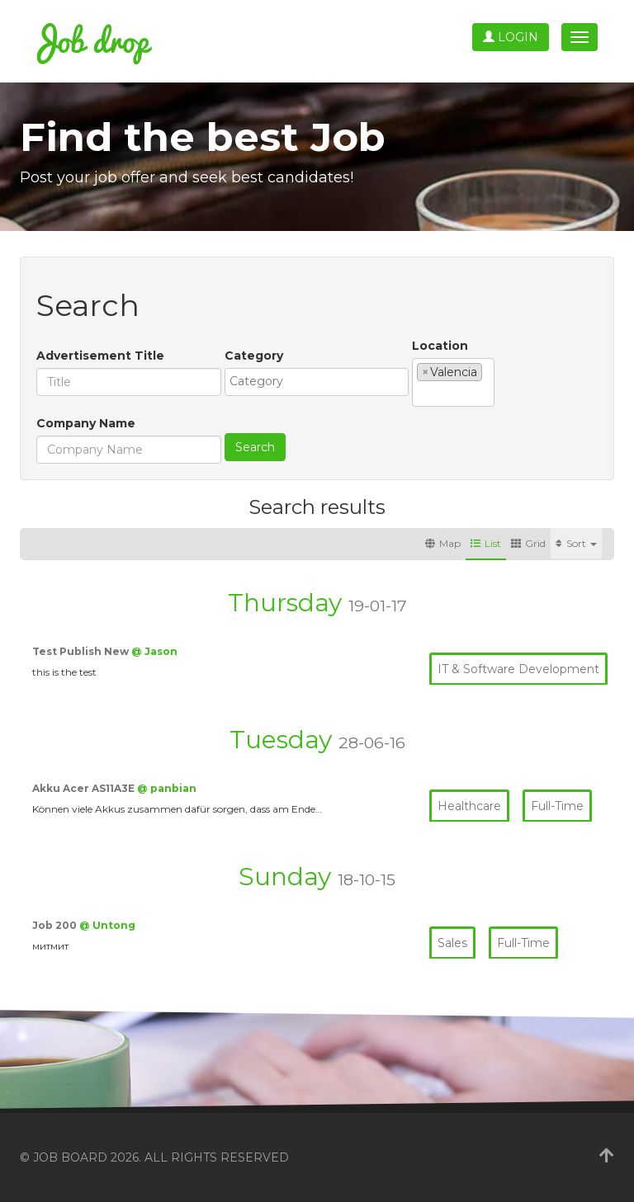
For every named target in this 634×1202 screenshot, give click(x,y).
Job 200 (55, 925)
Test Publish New (81, 651)
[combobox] (317, 382)
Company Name (85, 423)
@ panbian (166, 788)
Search (255, 447)
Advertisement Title (100, 355)
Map (443, 543)
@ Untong (107, 925)
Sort (576, 543)
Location (440, 345)
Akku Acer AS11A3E (84, 788)
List (486, 543)
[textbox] (320, 381)
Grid (528, 543)
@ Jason (154, 651)
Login (510, 37)
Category (254, 355)
